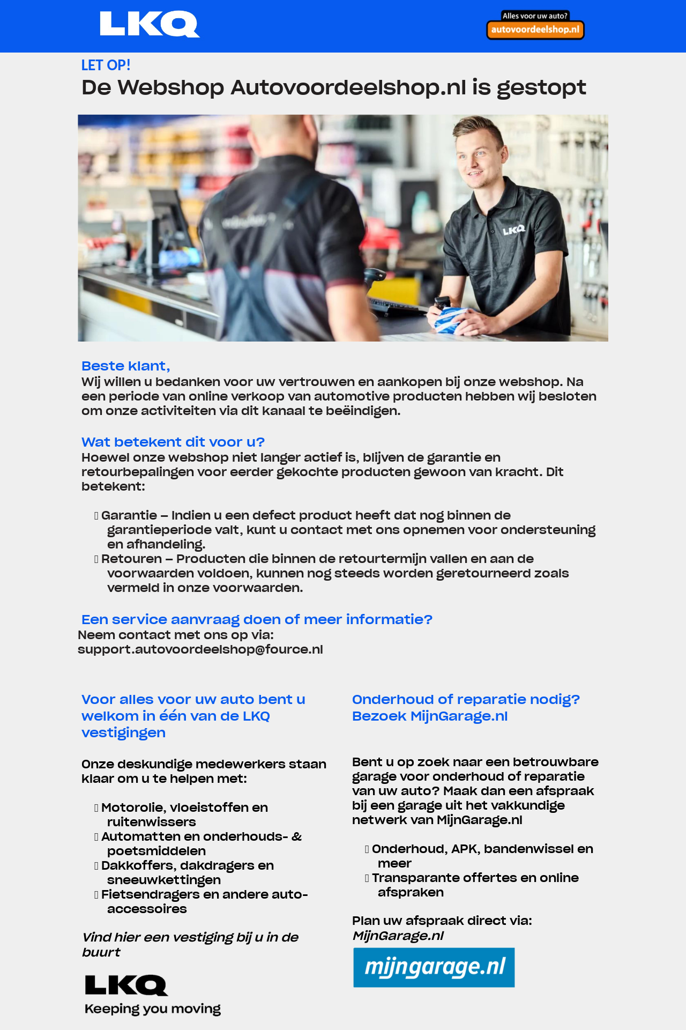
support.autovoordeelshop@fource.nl (200, 649)
